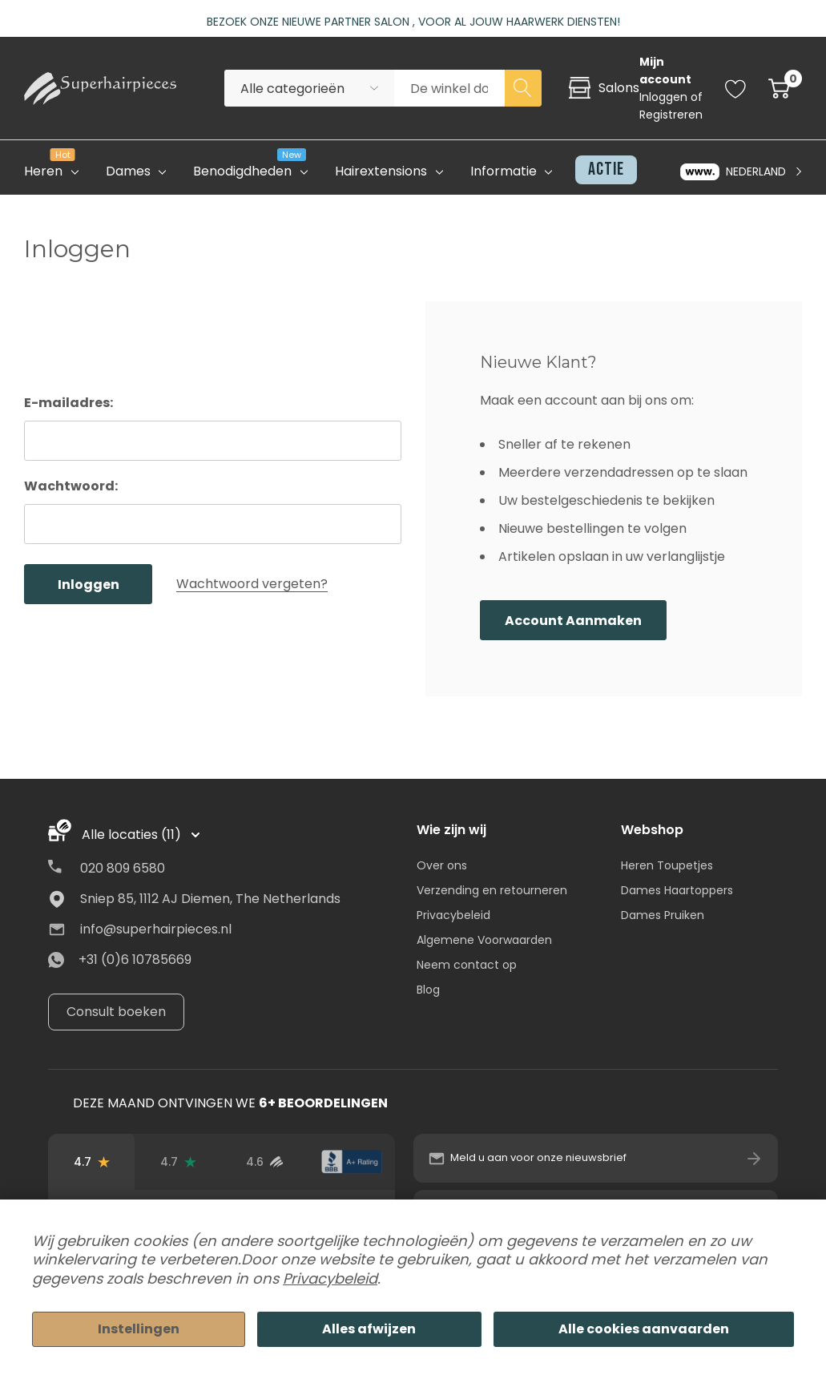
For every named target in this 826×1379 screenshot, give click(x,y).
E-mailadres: (68, 402)
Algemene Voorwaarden (484, 940)
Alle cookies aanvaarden (643, 1329)
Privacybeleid (453, 915)
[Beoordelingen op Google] (91, 1162)
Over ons (442, 865)
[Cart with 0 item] (779, 88)
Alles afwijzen (369, 1329)
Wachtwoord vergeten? (252, 584)
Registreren (671, 115)
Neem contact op (467, 965)
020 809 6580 (122, 868)
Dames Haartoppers (677, 890)
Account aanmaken (573, 620)
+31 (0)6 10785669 (135, 959)
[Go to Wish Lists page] (736, 88)
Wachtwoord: (71, 486)
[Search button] (523, 88)
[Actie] (601, 170)
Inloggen (665, 97)
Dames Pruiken (662, 915)
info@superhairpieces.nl (156, 929)
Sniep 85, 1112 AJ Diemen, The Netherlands (210, 898)
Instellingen (138, 1329)
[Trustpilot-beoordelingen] (178, 1162)
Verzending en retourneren (492, 890)
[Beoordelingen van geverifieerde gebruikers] (264, 1162)
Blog (428, 990)
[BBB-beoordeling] (351, 1162)
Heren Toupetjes (667, 865)
